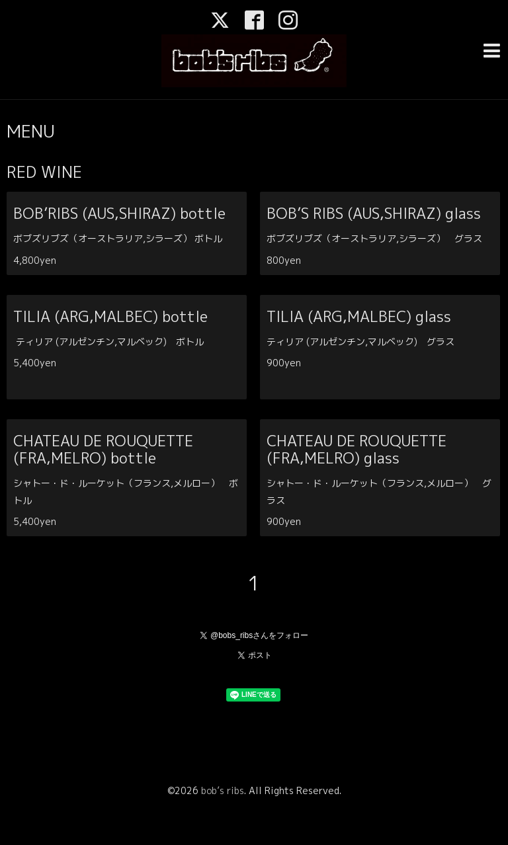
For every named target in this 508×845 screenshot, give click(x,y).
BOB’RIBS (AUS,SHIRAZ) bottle (185, 213)
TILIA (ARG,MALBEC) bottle (176, 316)
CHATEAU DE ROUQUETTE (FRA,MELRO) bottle (103, 449)
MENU (31, 131)
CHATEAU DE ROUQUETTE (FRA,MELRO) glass (356, 449)
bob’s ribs (222, 790)
